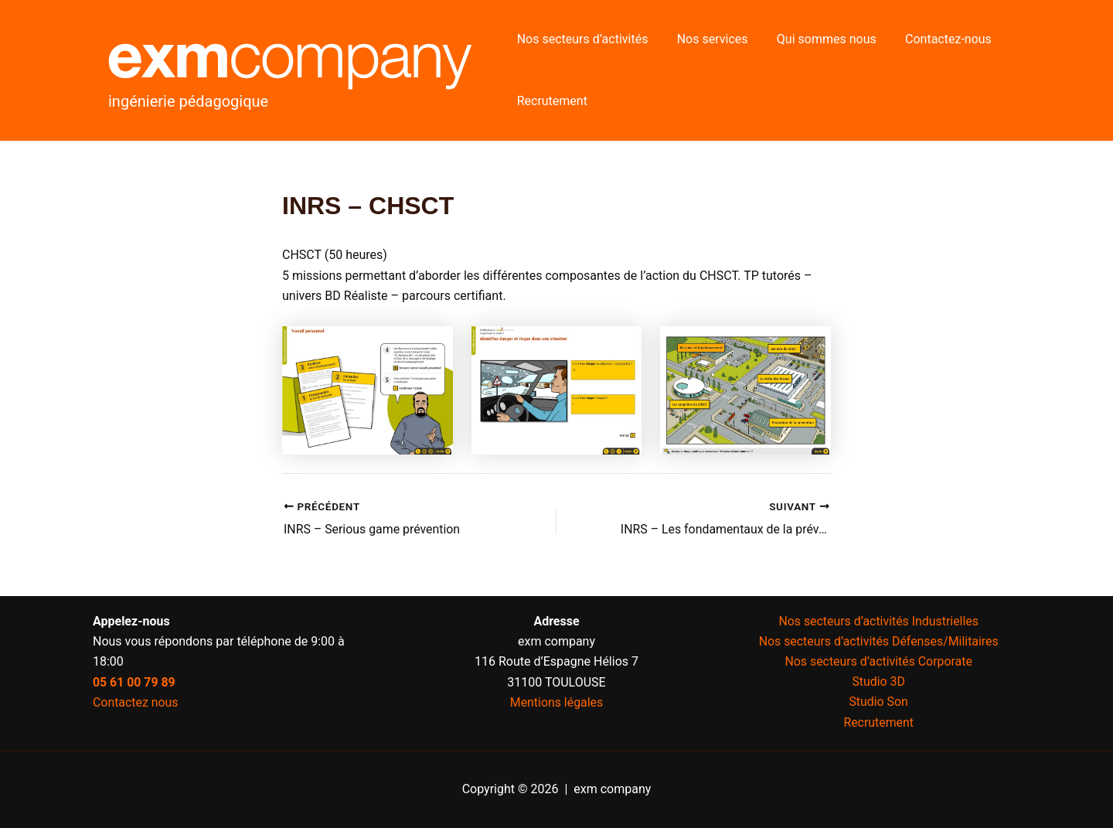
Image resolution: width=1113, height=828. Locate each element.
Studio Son (878, 702)
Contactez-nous (933, 39)
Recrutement (550, 101)
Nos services (706, 39)
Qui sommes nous (816, 39)
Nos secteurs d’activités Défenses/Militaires (878, 640)
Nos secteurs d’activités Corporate (879, 661)
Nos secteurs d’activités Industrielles (878, 620)
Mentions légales (556, 702)
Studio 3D (878, 681)
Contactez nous (136, 702)
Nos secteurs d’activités (580, 39)
